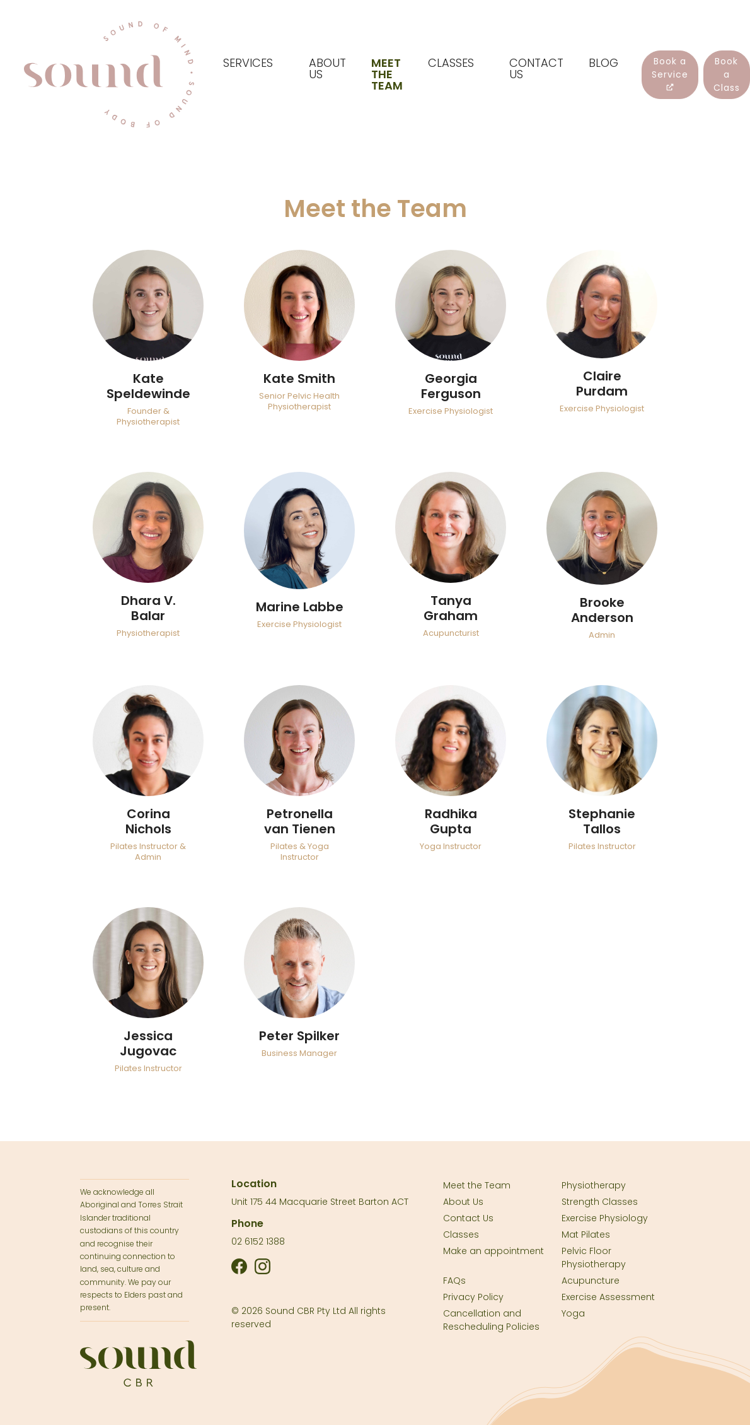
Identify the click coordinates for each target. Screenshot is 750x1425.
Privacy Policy (473, 1297)
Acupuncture (591, 1280)
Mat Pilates (586, 1234)
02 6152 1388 (258, 1241)
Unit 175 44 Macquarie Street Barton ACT (319, 1201)
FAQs (454, 1280)
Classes (461, 1234)
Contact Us (468, 1218)
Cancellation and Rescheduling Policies (491, 1320)
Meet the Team (477, 1185)
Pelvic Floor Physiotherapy (594, 1257)
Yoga (573, 1313)
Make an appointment (493, 1251)
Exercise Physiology (605, 1218)
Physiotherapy (594, 1185)
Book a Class (726, 74)
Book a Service (670, 73)
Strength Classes (600, 1201)
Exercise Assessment (608, 1297)
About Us (463, 1201)
